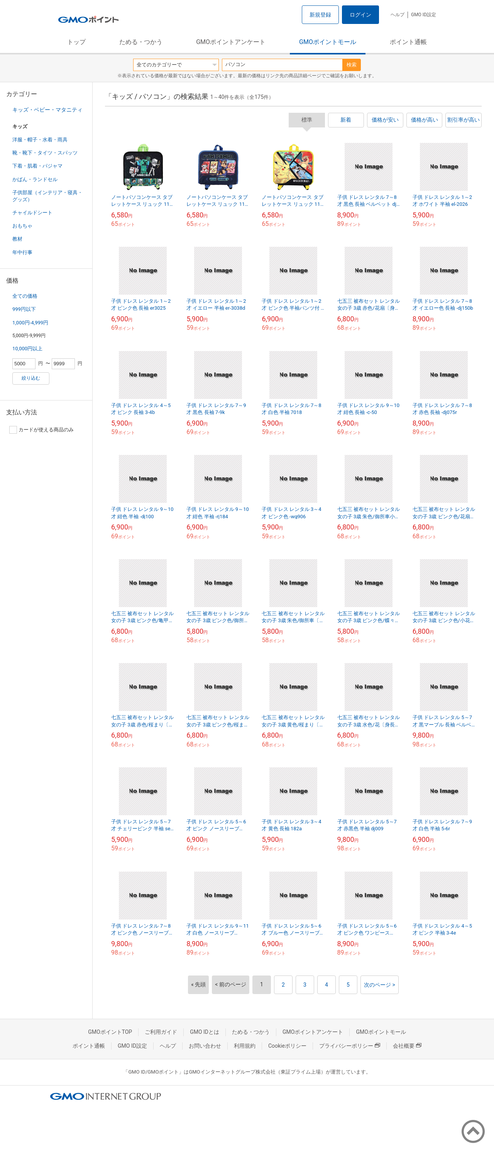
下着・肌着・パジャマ (37, 166)
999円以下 (24, 309)
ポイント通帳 (408, 42)
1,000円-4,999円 (30, 323)
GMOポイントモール (327, 42)
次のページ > (379, 985)
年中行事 (22, 252)
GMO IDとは (204, 1032)
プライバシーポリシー (349, 1046)
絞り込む (31, 378)
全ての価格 (24, 296)
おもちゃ (22, 226)
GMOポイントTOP (110, 1032)
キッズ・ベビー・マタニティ (47, 110)
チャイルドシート (32, 212)
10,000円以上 (27, 348)
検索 (352, 65)
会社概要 (407, 1046)
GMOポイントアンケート (231, 42)
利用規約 (244, 1046)
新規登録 (320, 15)
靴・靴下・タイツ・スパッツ (45, 153)
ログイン (360, 15)
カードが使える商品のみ (41, 430)
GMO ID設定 (423, 14)
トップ (76, 42)
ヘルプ (397, 14)
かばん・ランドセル (35, 179)
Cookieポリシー (287, 1046)
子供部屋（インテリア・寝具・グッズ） (47, 196)
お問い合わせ (205, 1046)
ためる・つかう (140, 42)
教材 (17, 239)
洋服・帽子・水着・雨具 (40, 140)
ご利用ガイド (161, 1032)
